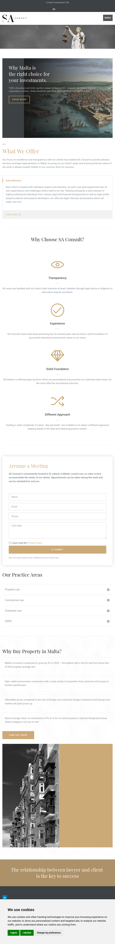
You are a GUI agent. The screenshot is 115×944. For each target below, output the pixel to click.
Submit (57, 550)
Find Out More (18, 735)
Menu (108, 18)
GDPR (57, 621)
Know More (19, 99)
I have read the (25, 542)
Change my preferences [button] (49, 932)
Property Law (57, 589)
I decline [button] (27, 932)
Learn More (13, 214)
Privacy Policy (34, 542)
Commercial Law (57, 600)
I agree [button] (13, 932)
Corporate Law (57, 610)
